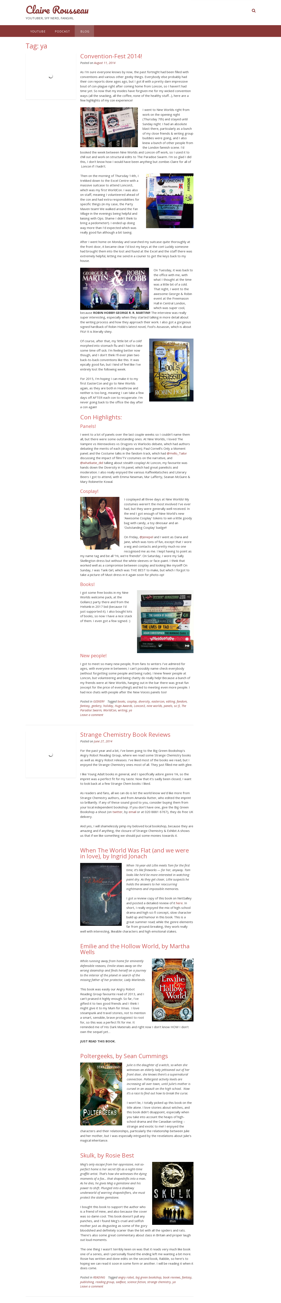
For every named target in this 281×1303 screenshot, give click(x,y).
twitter (117, 812)
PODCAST (62, 31)
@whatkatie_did (91, 463)
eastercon (158, 701)
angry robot (126, 1277)
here (179, 903)
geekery (96, 706)
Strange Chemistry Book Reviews (125, 734)
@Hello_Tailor (177, 453)
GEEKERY (99, 701)
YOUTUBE (38, 31)
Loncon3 (139, 706)
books (121, 701)
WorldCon (109, 710)
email (132, 812)
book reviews (171, 1277)
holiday (108, 706)
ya (130, 710)
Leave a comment (91, 715)
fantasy (85, 706)
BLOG (84, 31)
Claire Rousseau (57, 10)
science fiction (136, 1282)
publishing (87, 1282)
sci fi (177, 706)
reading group (104, 1282)
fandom (182, 701)
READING (99, 1277)
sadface (121, 1282)
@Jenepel (146, 537)
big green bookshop (148, 1277)
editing (170, 701)
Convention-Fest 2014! (111, 56)
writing (122, 710)
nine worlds (154, 706)
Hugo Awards (123, 706)
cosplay (132, 701)
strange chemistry (159, 1282)
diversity (144, 701)
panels (168, 706)
